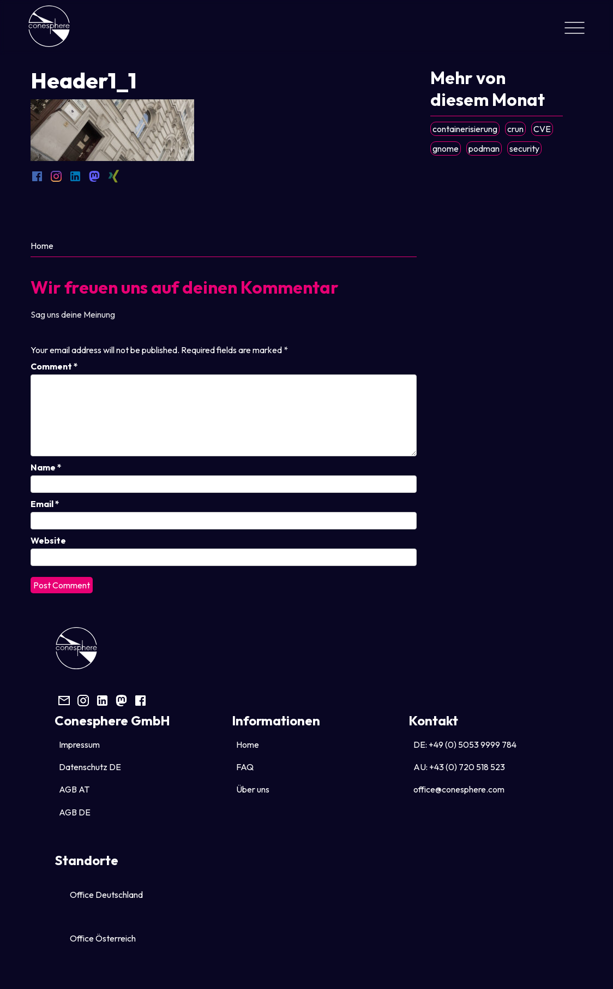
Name (46, 467)
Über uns (252, 789)
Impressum (79, 744)
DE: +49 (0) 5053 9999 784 (464, 744)
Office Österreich (103, 938)
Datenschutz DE (90, 766)
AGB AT (74, 789)
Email (45, 503)
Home (42, 245)
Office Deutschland (106, 894)
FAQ (245, 766)
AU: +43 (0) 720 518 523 (459, 766)
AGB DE (75, 812)
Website (48, 540)
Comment (54, 366)
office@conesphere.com (458, 789)
